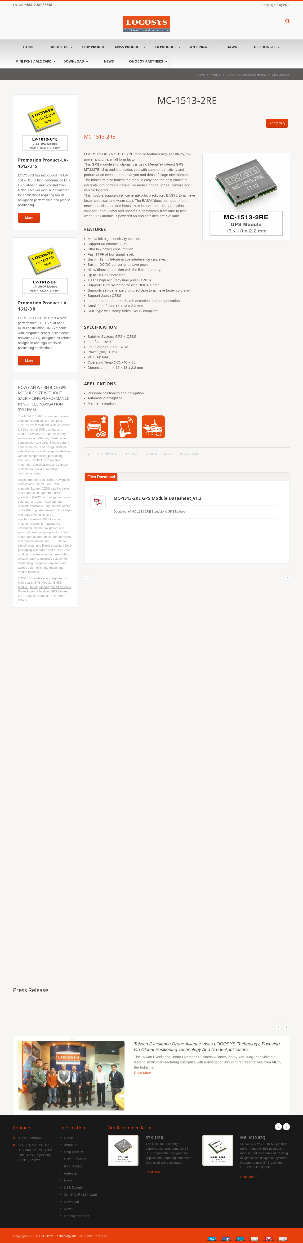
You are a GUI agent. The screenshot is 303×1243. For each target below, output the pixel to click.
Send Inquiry (277, 123)
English (282, 5)
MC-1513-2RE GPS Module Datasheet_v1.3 (157, 498)
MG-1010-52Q (252, 1136)
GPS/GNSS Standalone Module (246, 74)
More (29, 217)
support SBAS (189, 454)
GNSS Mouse (27, 596)
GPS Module (43, 582)
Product (215, 74)
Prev (278, 1125)
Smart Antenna (61, 587)
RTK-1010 (154, 1136)
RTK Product (166, 47)
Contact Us (45, 596)
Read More (153, 1171)
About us (61, 47)
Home (28, 47)
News (109, 61)
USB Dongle (266, 47)
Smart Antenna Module (33, 591)
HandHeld (150, 454)
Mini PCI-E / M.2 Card (35, 61)
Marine (168, 454)
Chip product (94, 47)
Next (286, 1125)
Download (75, 61)
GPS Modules (280, 74)
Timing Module (39, 587)
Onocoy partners (148, 61)
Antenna (200, 47)
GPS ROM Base (107, 454)
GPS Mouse (58, 591)
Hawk (233, 47)
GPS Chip (131, 454)
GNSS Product (129, 47)
